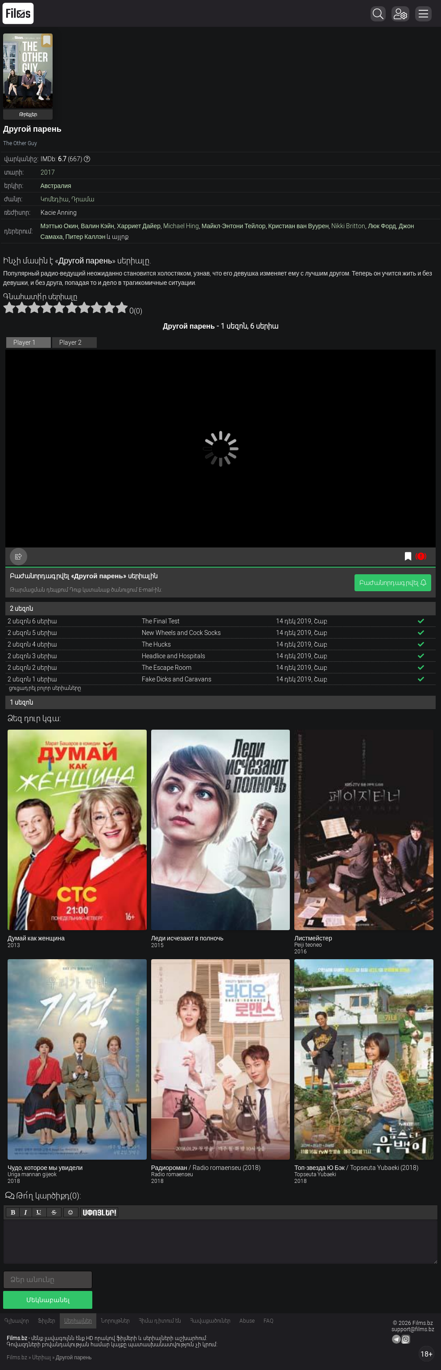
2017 (48, 172)
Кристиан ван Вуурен (298, 226)
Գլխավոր (16, 1321)
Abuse (247, 1321)
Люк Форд (382, 226)
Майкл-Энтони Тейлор (234, 226)
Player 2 (70, 342)
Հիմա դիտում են (160, 1321)
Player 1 (24, 342)
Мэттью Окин (59, 226)
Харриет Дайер (139, 226)
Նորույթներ (115, 1321)
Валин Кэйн (97, 226)
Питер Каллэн (86, 236)
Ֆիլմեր (46, 1321)
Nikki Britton (348, 226)
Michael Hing (181, 226)
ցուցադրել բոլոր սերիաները (45, 688)
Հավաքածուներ (210, 1321)
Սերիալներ (78, 1321)
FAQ (268, 1321)
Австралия (56, 185)
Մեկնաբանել (48, 1299)
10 (121, 307)
